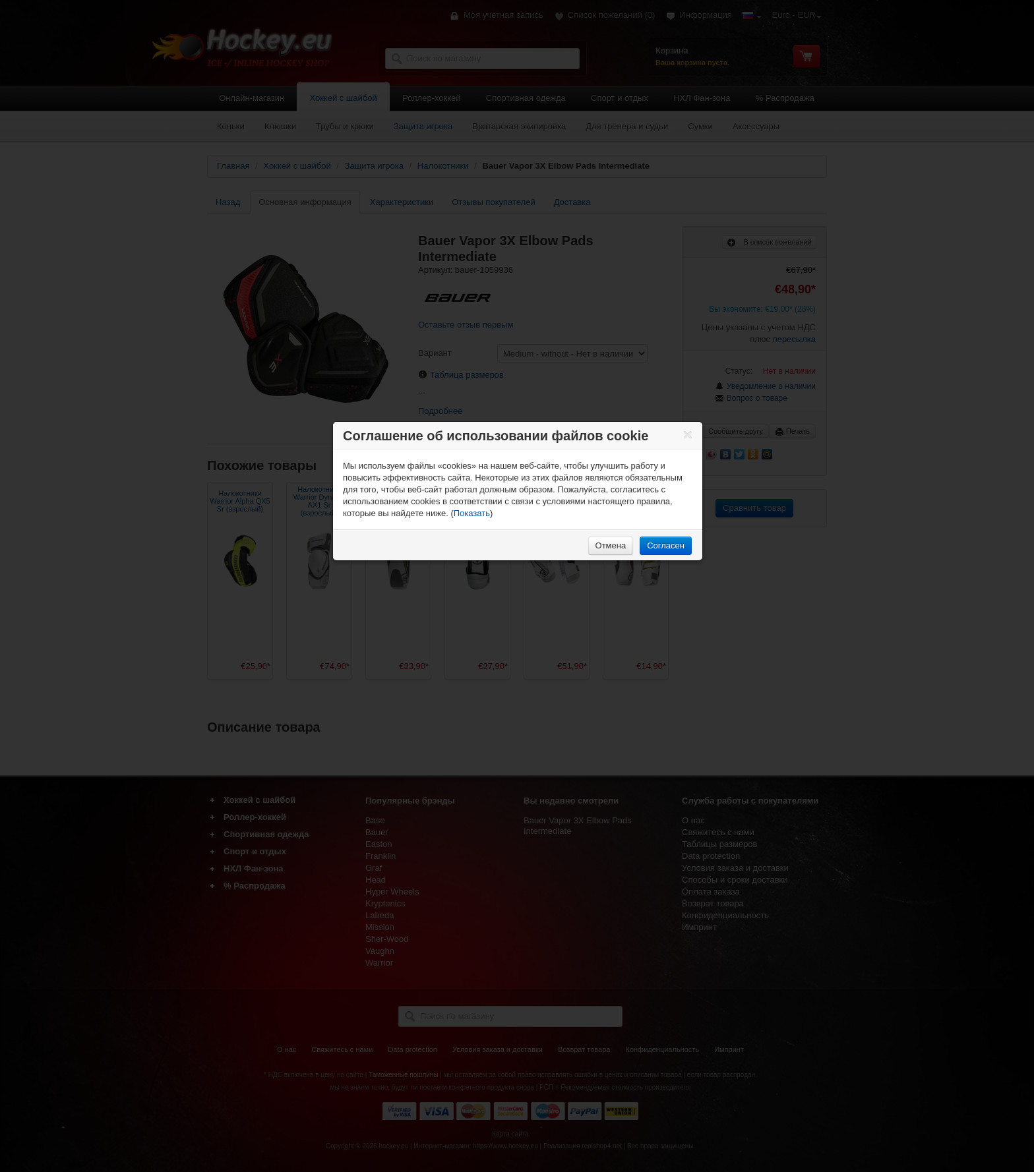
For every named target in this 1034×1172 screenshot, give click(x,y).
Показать (472, 513)
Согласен (665, 545)
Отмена (610, 545)
